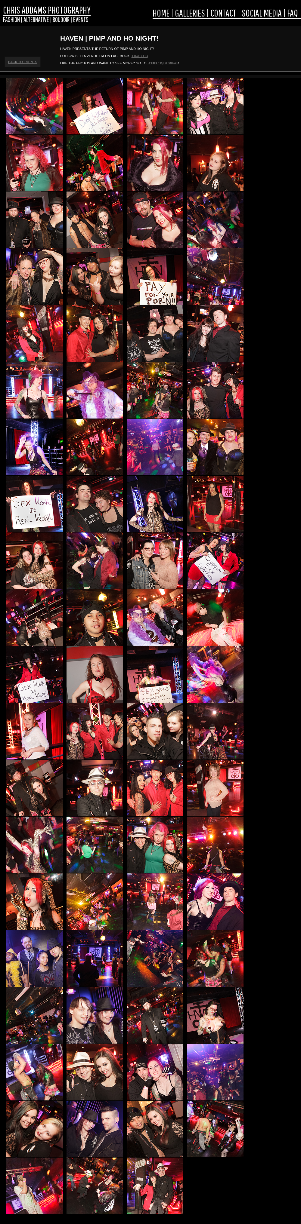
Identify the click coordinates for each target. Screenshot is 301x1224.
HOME (161, 12)
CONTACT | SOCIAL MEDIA (246, 12)
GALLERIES (190, 12)
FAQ (292, 12)
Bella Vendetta (140, 56)
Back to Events (22, 62)
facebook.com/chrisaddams (162, 63)
